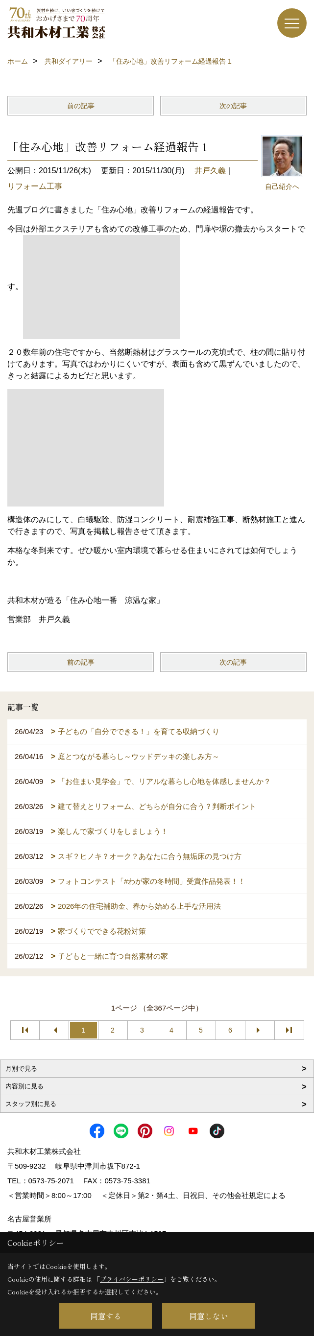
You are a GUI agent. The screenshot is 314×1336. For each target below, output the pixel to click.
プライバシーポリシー (132, 1279)
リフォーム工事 (34, 186)
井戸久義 (210, 170)
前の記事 (81, 106)
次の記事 (233, 106)
